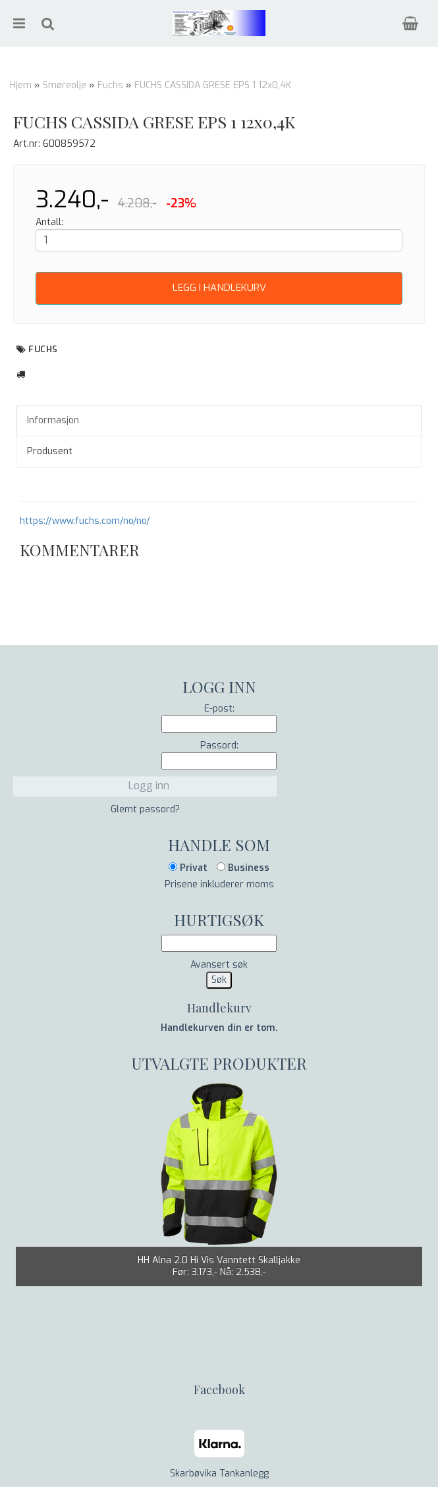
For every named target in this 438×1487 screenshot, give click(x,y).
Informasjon (53, 420)
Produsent (49, 451)
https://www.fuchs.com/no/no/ (85, 521)
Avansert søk (219, 964)
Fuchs (110, 85)
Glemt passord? (145, 809)
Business (243, 868)
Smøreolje (64, 85)
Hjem (21, 85)
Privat (188, 868)
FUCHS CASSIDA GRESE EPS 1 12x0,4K (212, 85)
